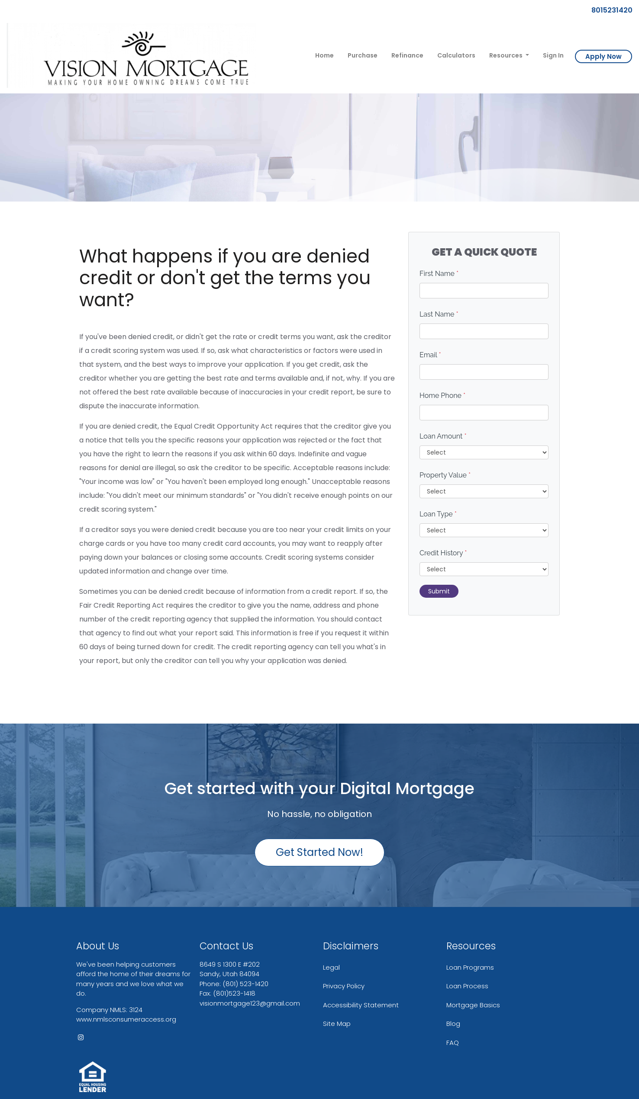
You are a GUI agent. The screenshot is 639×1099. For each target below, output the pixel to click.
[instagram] (81, 1037)
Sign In (553, 55)
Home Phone (442, 395)
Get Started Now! (319, 852)
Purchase (363, 55)
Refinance (407, 55)
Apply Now (603, 56)
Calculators (456, 55)
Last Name (439, 314)
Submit (439, 591)
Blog (453, 1023)
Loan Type (438, 514)
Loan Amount (443, 436)
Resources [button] (506, 55)
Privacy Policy (344, 985)
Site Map (337, 1023)
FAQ (452, 1042)
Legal (331, 967)
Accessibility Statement (361, 1004)
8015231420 (608, 10)
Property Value (445, 475)
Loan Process (467, 985)
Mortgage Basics (473, 1004)
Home (324, 55)
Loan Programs (470, 967)
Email (430, 355)
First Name (439, 273)
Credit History (443, 553)
